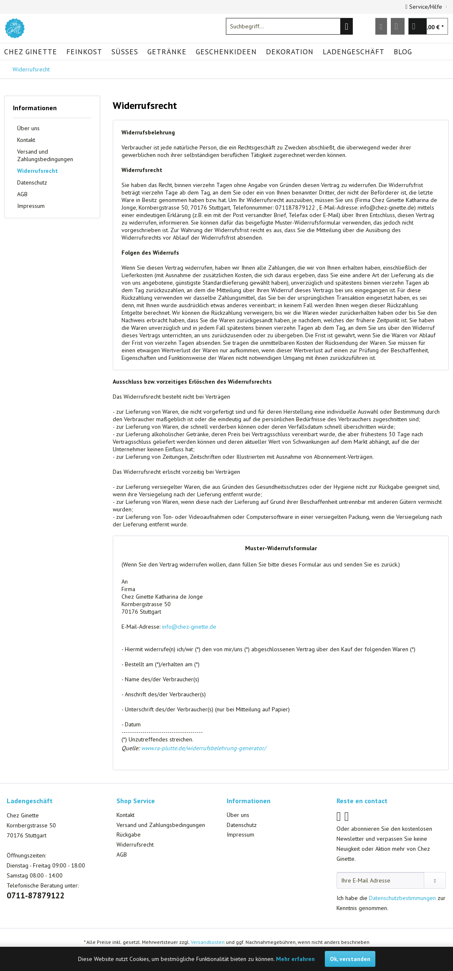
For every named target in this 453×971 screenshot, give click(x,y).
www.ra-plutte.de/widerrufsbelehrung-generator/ (203, 748)
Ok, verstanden (350, 959)
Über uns (28, 128)
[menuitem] (289, 26)
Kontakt (26, 140)
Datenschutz (32, 182)
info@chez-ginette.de (189, 626)
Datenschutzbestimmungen (402, 898)
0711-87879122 (36, 895)
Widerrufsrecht (37, 170)
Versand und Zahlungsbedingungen (45, 155)
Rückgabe (128, 834)
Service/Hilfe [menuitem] (424, 6)
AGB (22, 194)
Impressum (31, 206)
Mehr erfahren (295, 959)
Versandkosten (208, 942)
